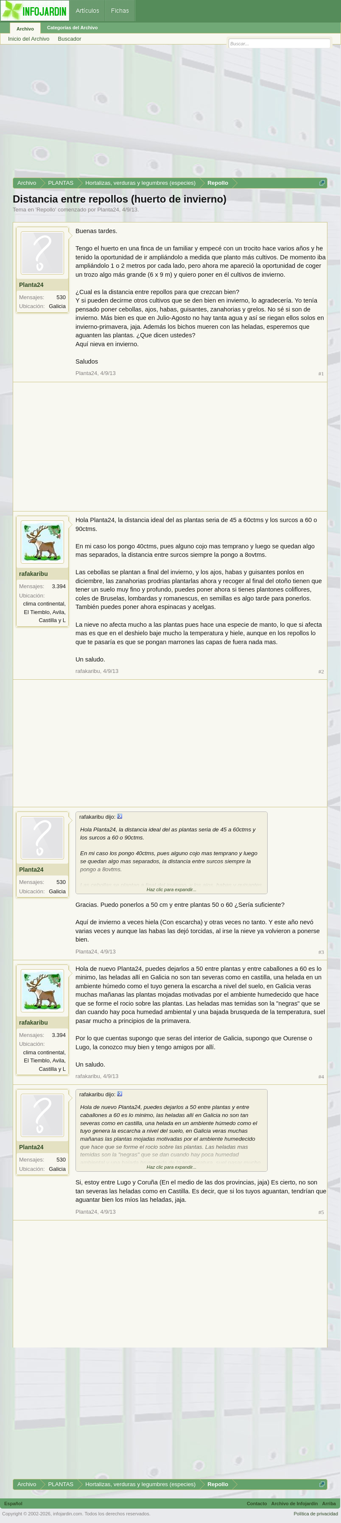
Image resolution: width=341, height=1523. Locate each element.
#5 (321, 1212)
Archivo (25, 28)
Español (13, 1503)
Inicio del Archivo (29, 39)
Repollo (45, 209)
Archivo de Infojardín (294, 1503)
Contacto (257, 1503)
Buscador (69, 39)
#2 (321, 671)
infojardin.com (67, 1513)
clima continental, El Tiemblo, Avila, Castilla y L (44, 611)
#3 (321, 952)
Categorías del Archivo (72, 27)
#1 (321, 373)
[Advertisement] (170, 114)
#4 (321, 1076)
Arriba (329, 1503)
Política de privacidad (315, 1513)
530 (61, 297)
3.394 (59, 586)
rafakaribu (33, 573)
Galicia (57, 306)
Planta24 (108, 209)
